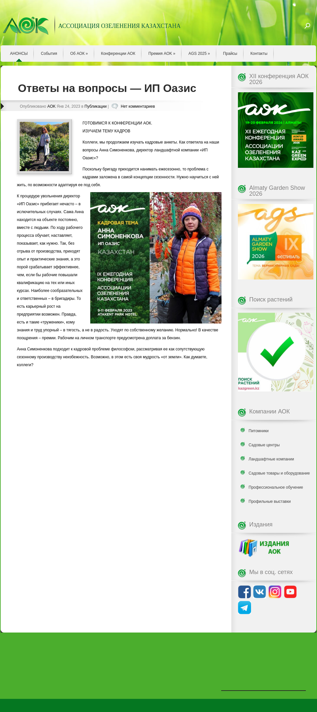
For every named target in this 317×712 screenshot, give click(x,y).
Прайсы (230, 53)
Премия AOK (161, 53)
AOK (51, 106)
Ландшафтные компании (271, 459)
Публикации (96, 106)
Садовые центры (264, 445)
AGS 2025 (199, 53)
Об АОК (79, 53)
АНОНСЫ (19, 53)
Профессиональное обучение (276, 487)
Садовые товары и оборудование (279, 473)
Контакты (258, 53)
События (49, 53)
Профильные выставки (270, 501)
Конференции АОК (118, 53)
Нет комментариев (138, 106)
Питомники (259, 431)
